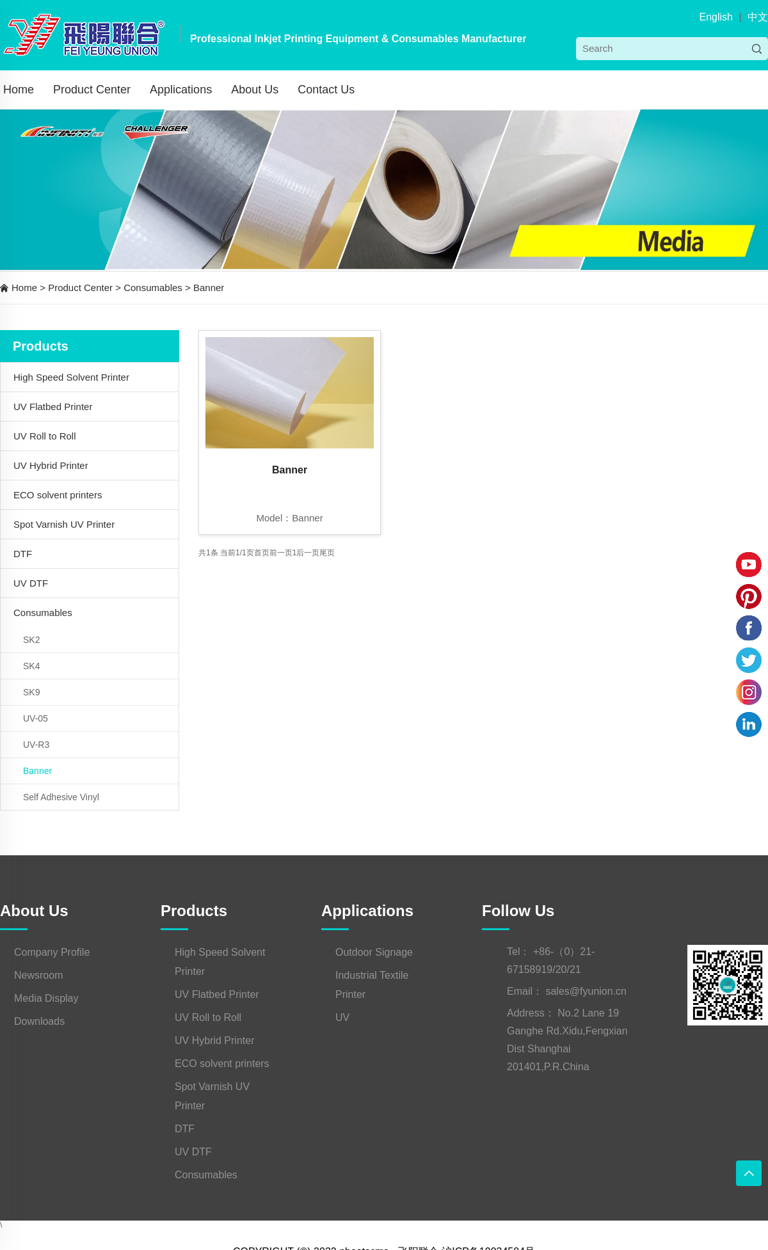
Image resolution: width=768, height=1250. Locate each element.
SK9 (31, 692)
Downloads (39, 1021)
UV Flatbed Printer (52, 406)
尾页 (327, 552)
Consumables (153, 287)
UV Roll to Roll (44, 436)
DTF (22, 553)
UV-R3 (36, 745)
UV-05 (35, 718)
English (715, 17)
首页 (261, 552)
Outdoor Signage (374, 952)
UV (342, 1017)
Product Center (92, 89)
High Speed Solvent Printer (71, 377)
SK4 (31, 666)
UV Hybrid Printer (50, 465)
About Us (254, 89)
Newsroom (38, 975)
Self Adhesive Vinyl (61, 797)
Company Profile (52, 952)
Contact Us (326, 89)
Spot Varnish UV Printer (64, 524)
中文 (758, 17)
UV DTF (30, 583)
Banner (208, 287)
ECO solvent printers (57, 494)
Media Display (46, 998)
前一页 (280, 552)
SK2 (31, 640)
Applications (181, 89)
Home (18, 89)
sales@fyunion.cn (586, 991)
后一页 (307, 552)
